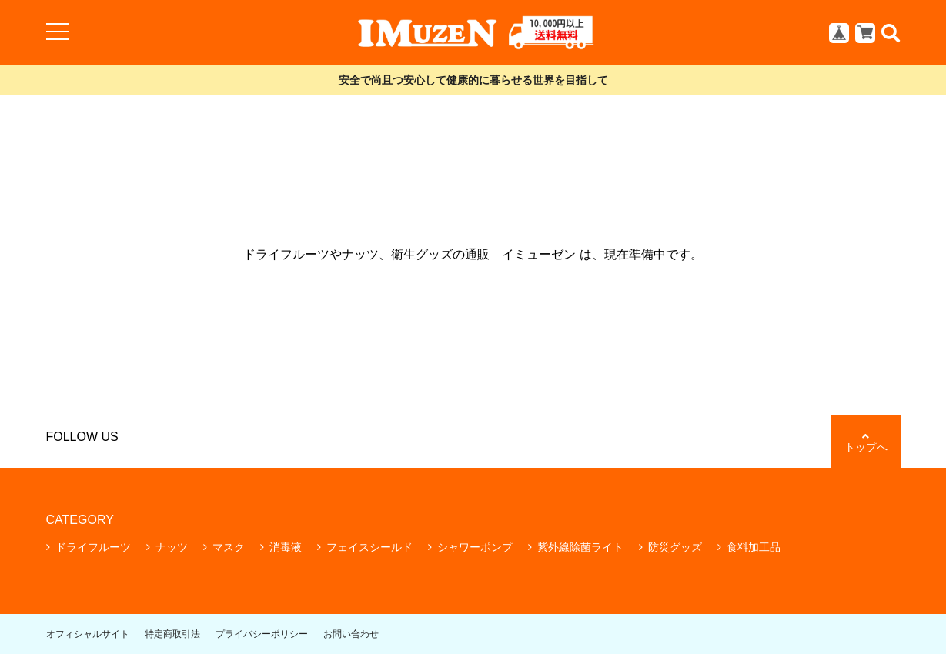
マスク (228, 547)
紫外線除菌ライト (580, 547)
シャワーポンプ (475, 547)
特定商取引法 (172, 634)
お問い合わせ (351, 634)
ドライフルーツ (93, 547)
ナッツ (171, 547)
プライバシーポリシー (262, 634)
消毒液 (285, 547)
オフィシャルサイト (87, 634)
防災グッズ (675, 547)
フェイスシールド (369, 547)
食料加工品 (754, 547)
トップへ (866, 442)
